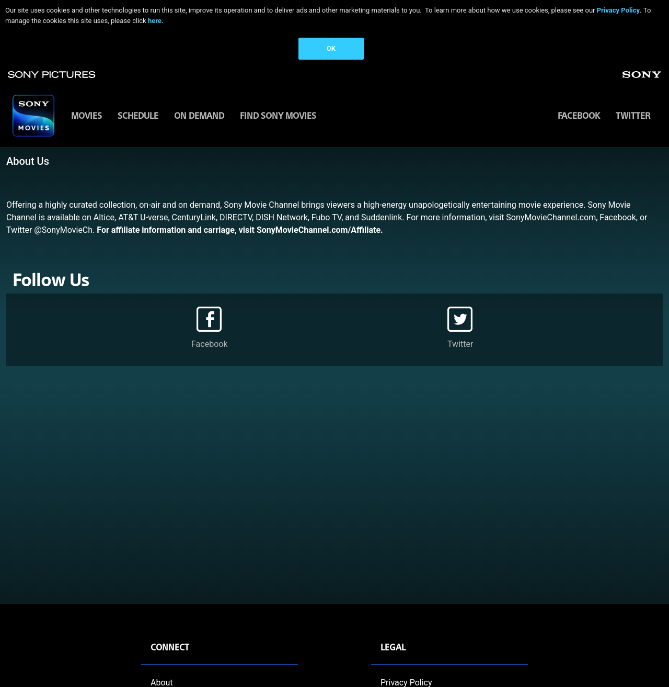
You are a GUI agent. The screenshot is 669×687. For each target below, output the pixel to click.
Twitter (633, 115)
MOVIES (86, 115)
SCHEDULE (138, 115)
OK (331, 48)
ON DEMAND (199, 115)
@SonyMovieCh (63, 230)
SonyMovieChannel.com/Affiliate (318, 230)
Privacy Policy (618, 10)
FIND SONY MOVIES (278, 115)
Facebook (579, 115)
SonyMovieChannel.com (551, 217)
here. (156, 21)
